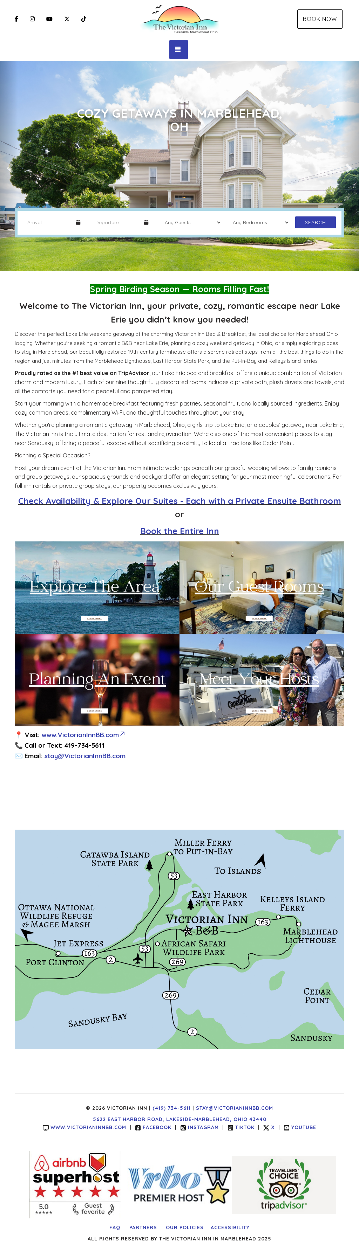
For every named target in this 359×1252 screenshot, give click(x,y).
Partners (143, 1227)
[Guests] (190, 222)
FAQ (115, 1227)
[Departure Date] (116, 222)
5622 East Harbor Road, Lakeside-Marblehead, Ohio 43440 (179, 1119)
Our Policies (185, 1227)
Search (315, 222)
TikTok (241, 1127)
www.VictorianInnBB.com (83, 735)
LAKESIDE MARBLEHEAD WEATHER (179, 800)
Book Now (320, 18)
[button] (9, 166)
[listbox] (179, 166)
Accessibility (230, 1227)
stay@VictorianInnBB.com (85, 756)
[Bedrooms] (258, 222)
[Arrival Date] (48, 222)
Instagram (199, 1127)
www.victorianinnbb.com (84, 1127)
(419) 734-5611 (172, 1108)
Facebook (153, 1127)
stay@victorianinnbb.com (234, 1108)
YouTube (300, 1127)
